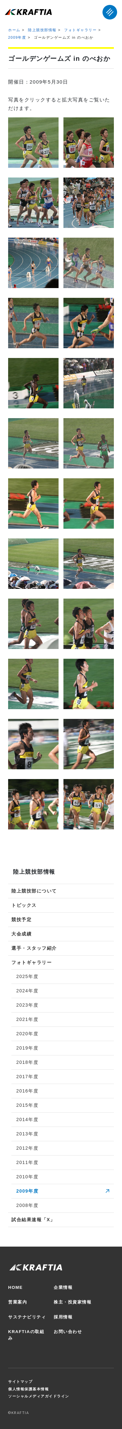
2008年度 (27, 1205)
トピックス (24, 905)
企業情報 (63, 1287)
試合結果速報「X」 (33, 1219)
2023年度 (27, 1005)
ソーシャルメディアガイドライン (38, 1396)
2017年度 (27, 1076)
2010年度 (27, 1176)
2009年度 (17, 37)
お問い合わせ (68, 1331)
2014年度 (27, 1119)
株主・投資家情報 (72, 1302)
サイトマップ (20, 1381)
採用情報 (63, 1317)
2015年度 (27, 1105)
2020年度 (27, 1033)
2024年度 (27, 990)
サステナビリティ (27, 1317)
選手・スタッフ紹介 (34, 948)
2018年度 (27, 1062)
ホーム (14, 30)
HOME (15, 1287)
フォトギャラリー (80, 30)
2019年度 (27, 1048)
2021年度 (27, 1019)
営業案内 (17, 1302)
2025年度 (27, 976)
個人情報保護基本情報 (28, 1389)
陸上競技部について (34, 890)
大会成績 (21, 933)
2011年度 (27, 1162)
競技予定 (21, 919)
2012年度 (27, 1148)
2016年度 (27, 1090)
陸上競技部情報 (42, 30)
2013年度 (27, 1133)
